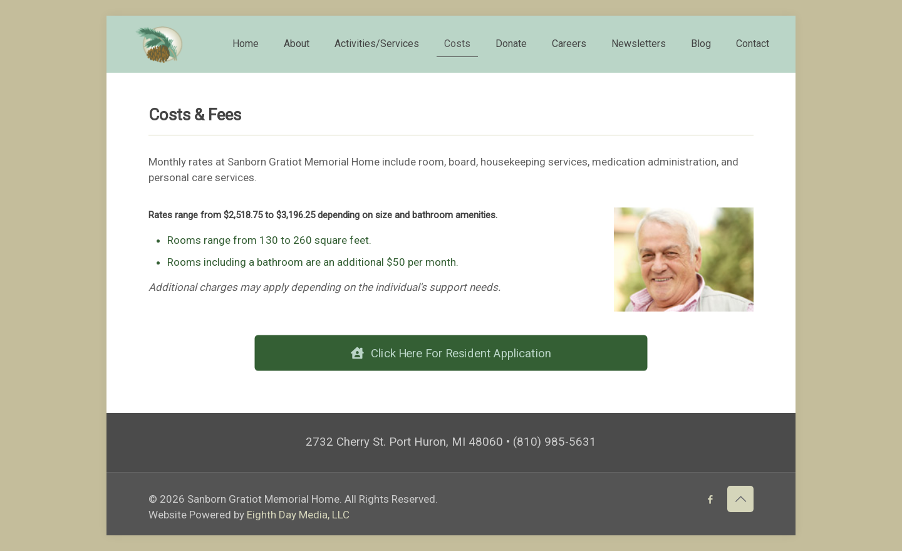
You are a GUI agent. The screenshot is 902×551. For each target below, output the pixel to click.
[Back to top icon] (740, 499)
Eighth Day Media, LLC (298, 514)
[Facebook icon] (710, 499)
